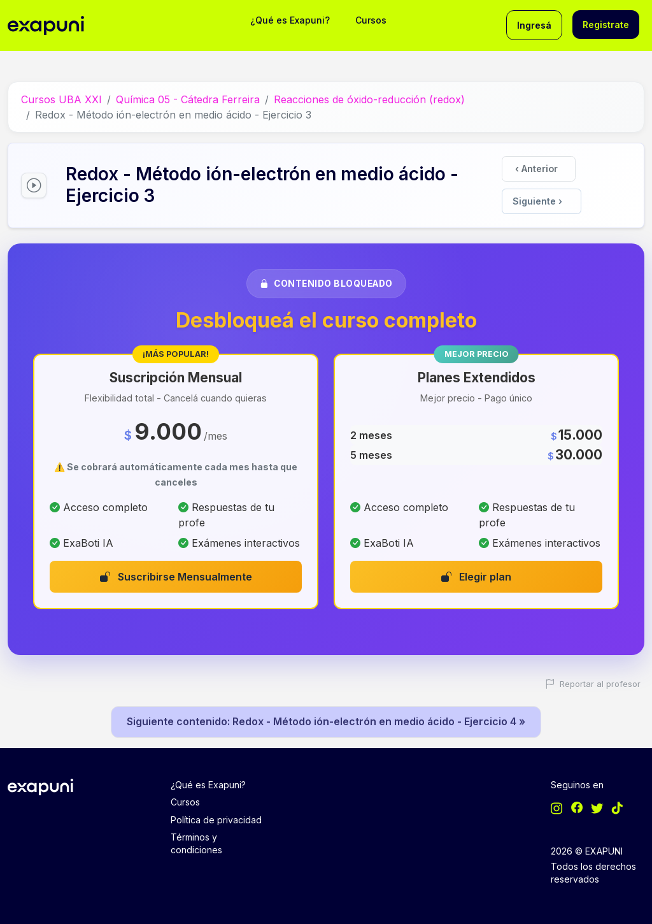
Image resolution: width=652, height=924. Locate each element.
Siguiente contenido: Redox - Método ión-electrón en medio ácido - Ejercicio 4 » (326, 719)
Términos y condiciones (196, 841)
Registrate (606, 24)
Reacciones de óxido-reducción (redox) (369, 98)
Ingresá (534, 25)
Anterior (536, 167)
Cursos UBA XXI (61, 98)
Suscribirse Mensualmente (176, 574)
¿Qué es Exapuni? (290, 20)
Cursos (370, 20)
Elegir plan (476, 574)
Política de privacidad (216, 817)
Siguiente (537, 199)
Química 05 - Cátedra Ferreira (188, 98)
